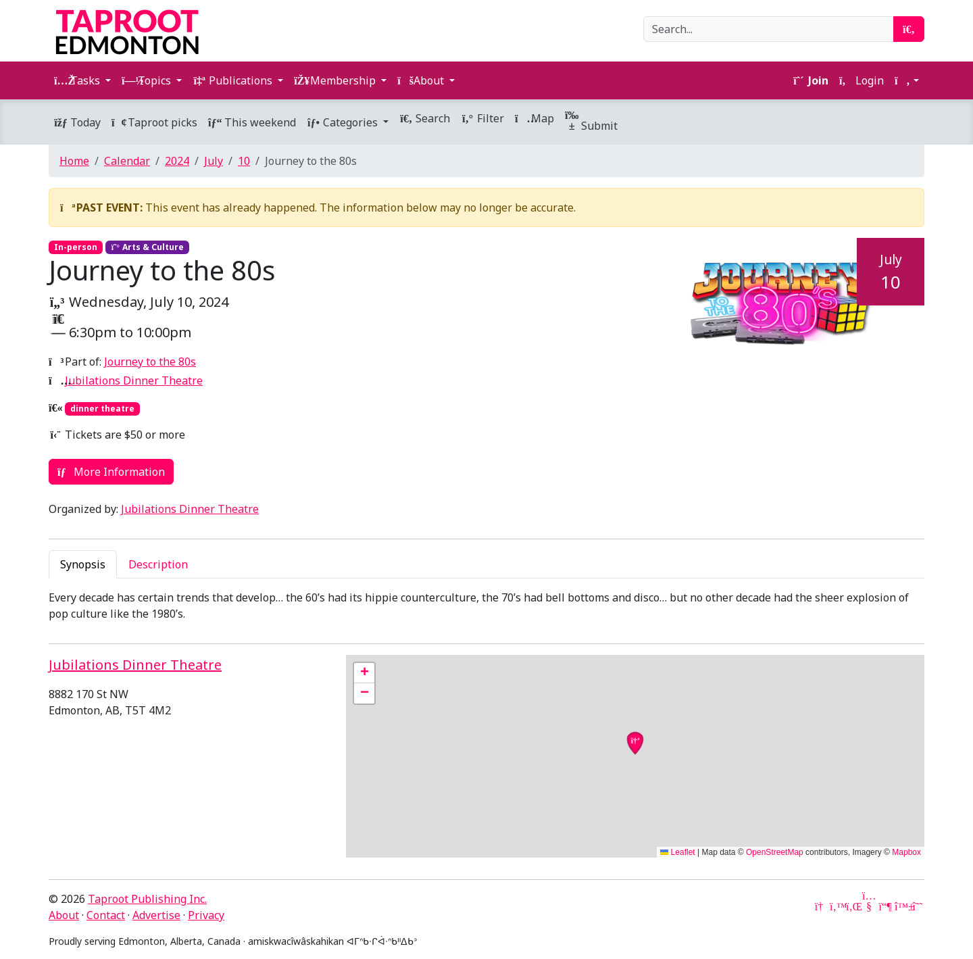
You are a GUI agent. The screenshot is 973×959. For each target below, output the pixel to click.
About (64, 915)
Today (77, 122)
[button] (906, 80)
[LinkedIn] (852, 906)
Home (74, 160)
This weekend (252, 122)
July (213, 160)
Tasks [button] (78, 80)
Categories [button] (343, 122)
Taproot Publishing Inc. (147, 898)
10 (244, 160)
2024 (177, 160)
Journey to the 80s (150, 361)
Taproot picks (154, 122)
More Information (111, 471)
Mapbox (906, 852)
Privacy (206, 915)
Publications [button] (234, 80)
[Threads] (917, 906)
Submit (591, 121)
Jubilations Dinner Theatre (134, 380)
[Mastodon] (885, 906)
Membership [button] (336, 80)
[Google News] (820, 906)
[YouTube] (869, 906)
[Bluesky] (901, 906)
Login (861, 80)
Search (424, 118)
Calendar (127, 160)
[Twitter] (836, 906)
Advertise (156, 915)
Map (534, 118)
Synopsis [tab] (82, 564)
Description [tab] (158, 564)
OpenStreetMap (774, 852)
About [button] (422, 80)
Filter (482, 118)
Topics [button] (148, 80)
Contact (105, 915)
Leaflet (677, 852)
